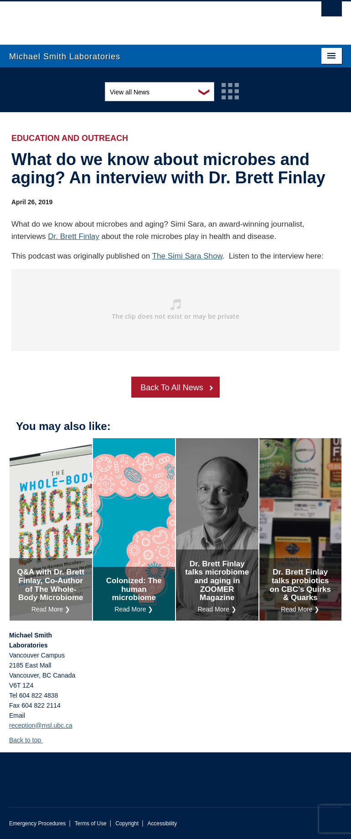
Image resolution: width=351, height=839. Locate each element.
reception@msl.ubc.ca (40, 725)
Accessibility (162, 823)
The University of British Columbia (150, 18)
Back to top (29, 740)
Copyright (127, 823)
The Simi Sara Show (187, 256)
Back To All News (171, 387)
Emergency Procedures (37, 823)
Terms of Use (91, 823)
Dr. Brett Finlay (73, 236)
